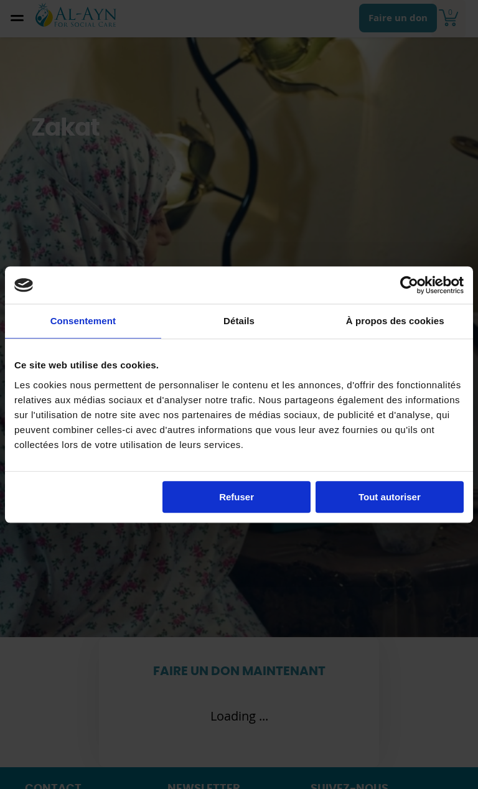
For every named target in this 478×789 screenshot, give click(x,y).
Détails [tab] (239, 320)
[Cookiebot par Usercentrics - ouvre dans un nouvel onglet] (409, 285)
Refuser (236, 497)
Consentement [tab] (83, 320)
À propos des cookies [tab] (395, 320)
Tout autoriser (389, 497)
